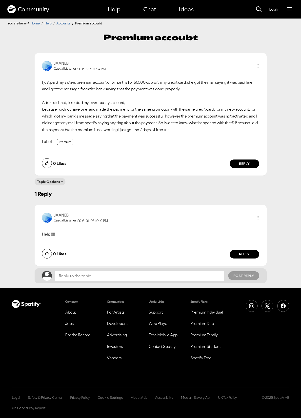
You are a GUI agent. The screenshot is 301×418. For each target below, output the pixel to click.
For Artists (116, 312)
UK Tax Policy (227, 397)
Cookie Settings (110, 397)
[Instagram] (252, 306)
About (70, 312)
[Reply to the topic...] (139, 276)
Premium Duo (202, 323)
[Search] (259, 9)
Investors (115, 346)
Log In (274, 9)
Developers (117, 323)
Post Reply (243, 275)
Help (114, 9)
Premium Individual (206, 312)
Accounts (63, 23)
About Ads (139, 397)
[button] (258, 66)
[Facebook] (283, 306)
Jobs (69, 323)
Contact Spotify (162, 346)
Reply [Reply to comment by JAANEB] (244, 163)
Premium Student (205, 346)
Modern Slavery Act (195, 397)
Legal (16, 397)
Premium (65, 142)
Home (35, 23)
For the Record (77, 335)
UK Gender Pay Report (28, 408)
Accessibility (164, 397)
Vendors (114, 357)
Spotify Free (201, 357)
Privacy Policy (80, 397)
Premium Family (204, 335)
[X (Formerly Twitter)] (267, 306)
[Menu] (289, 9)
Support (156, 312)
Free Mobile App (163, 335)
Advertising (117, 335)
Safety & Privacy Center (45, 397)
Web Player (159, 323)
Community (28, 9)
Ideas (186, 9)
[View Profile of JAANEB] (61, 63)
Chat (149, 9)
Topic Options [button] (48, 181)
